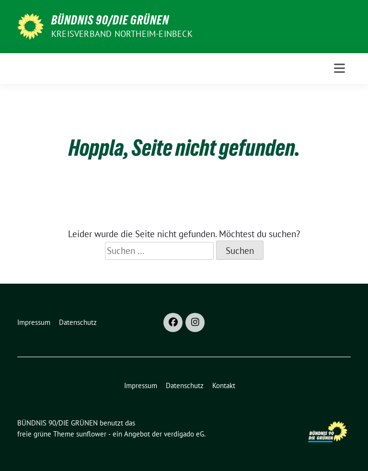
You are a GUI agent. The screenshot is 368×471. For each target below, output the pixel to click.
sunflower (91, 433)
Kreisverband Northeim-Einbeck (122, 33)
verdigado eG (184, 433)
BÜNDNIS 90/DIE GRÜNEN (110, 20)
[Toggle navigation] (339, 68)
